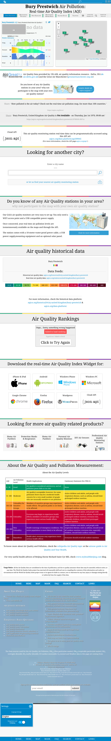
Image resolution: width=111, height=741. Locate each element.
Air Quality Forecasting (15, 684)
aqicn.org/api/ (81, 135)
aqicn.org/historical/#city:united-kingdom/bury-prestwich (66, 269)
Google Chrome (19, 394)
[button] (81, 33)
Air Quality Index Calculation (17, 682)
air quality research (14, 660)
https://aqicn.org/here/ (55, 104)
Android (43, 375)
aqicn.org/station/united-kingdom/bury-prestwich (66, 272)
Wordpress (67, 394)
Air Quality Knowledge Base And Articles (22, 665)
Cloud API (91, 394)
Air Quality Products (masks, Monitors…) (22, 686)
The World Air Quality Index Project (95, 650)
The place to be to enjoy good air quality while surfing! (64, 697)
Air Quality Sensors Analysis (17, 669)
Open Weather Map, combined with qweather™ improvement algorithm (64, 670)
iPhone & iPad (19, 375)
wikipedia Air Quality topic (69, 601)
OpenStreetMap (94, 53)
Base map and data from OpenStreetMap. (63, 693)
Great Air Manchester (56, 722)
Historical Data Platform (15, 690)
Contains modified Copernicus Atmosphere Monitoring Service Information (63, 680)
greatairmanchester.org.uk (80, 71)
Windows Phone (67, 375)
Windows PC (91, 375)
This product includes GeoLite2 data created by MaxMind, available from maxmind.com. (64, 659)
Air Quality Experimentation (17, 667)
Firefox (43, 394)
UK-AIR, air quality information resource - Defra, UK (56, 719)
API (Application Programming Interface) (22, 688)
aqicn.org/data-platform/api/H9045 (65, 133)
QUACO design (53, 701)
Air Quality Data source (15, 679)
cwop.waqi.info (51, 676)
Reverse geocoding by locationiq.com (61, 690)
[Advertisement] (55, 422)
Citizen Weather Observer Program (61, 674)
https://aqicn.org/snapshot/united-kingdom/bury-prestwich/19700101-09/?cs (55, 113)
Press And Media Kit (14, 655)
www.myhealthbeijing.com (88, 611)
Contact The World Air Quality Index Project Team (22, 652)
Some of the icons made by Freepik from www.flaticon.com (62, 685)
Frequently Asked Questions (19, 674)
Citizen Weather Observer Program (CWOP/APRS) (56, 717)
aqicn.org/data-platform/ (55, 300)
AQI (9, 16)
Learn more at (85, 83)
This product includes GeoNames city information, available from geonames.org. (62, 665)
